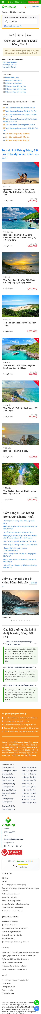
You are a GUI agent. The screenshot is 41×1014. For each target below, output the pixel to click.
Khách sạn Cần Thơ (28, 790)
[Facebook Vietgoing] (5, 846)
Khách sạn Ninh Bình (29, 767)
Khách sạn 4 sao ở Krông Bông (14, 89)
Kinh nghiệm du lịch (8, 987)
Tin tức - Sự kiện (7, 990)
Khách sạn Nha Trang (9, 790)
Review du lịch (6, 983)
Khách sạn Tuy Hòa (8, 809)
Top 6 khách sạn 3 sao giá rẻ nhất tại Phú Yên (20, 111)
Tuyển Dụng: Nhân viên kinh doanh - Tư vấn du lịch (19, 956)
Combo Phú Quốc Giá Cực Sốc (19, 2)
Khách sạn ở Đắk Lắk (10, 62)
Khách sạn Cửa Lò (28, 784)
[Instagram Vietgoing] (9, 846)
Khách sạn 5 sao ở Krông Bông (14, 92)
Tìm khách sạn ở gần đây (13, 26)
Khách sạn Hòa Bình (29, 777)
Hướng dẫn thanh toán (9, 897)
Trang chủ (5, 12)
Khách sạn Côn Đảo (29, 799)
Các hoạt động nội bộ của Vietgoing (14, 885)
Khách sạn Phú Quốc (29, 793)
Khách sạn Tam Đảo (29, 780)
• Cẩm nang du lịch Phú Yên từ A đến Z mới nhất (19, 541)
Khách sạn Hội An (8, 787)
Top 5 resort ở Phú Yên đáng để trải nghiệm (20, 125)
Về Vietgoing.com (8, 993)
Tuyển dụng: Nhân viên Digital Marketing (15, 959)
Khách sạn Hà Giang (29, 774)
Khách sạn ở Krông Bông (12, 83)
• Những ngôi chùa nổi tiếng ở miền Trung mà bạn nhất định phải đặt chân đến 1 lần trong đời (20, 537)
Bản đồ (12, 35)
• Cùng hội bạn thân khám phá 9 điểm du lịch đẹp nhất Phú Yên (20, 566)
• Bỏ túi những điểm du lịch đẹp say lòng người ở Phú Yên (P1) (19, 555)
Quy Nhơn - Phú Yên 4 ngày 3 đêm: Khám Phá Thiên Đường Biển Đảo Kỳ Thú (19, 192)
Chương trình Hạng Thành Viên (12, 911)
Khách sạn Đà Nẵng (8, 784)
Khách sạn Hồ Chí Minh (9, 771)
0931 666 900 (31, 7)
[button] (11, 620)
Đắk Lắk (13, 12)
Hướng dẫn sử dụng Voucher (11, 901)
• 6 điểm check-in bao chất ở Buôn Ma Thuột (18, 532)
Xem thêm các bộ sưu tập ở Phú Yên (17, 134)
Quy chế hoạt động (8, 938)
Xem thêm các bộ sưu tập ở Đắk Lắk (17, 140)
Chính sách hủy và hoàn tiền (11, 932)
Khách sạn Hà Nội (8, 767)
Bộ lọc (29, 35)
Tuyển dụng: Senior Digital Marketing (14, 966)
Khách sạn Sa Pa (7, 774)
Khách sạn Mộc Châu (29, 771)
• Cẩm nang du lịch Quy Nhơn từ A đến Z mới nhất (20, 545)
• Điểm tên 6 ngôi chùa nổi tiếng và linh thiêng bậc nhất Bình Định (20, 528)
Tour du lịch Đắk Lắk (9, 65)
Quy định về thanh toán (9, 925)
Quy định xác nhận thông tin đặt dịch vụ (15, 928)
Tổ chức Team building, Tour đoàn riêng (15, 980)
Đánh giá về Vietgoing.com (11, 894)
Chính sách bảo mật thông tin (12, 935)
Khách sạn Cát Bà (8, 780)
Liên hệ (4, 881)
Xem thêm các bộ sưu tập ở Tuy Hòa (17, 137)
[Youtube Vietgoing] (17, 846)
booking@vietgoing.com (13, 839)
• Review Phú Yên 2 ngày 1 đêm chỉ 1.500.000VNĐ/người (15, 549)
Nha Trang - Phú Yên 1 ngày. (16, 451)
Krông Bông (21, 12)
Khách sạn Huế (7, 802)
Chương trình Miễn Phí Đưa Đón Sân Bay (15, 904)
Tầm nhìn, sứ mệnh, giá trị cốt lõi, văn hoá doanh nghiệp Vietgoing (20, 889)
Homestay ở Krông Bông (12, 80)
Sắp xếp (20, 35)
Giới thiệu (5, 878)
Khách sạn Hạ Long (8, 777)
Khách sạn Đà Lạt (8, 799)
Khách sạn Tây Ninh (29, 787)
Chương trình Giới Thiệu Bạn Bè (12, 907)
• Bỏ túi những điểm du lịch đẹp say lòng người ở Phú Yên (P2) (19, 561)
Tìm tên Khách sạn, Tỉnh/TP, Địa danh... (16, 17)
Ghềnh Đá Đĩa (6, 617)
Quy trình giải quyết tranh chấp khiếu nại (15, 942)
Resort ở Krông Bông (11, 77)
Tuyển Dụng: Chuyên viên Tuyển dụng (14, 969)
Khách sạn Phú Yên (8, 806)
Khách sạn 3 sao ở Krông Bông (14, 86)
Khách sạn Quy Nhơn (29, 803)
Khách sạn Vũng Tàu (29, 796)
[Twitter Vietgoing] (13, 846)
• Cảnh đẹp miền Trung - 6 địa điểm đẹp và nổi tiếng (19, 522)
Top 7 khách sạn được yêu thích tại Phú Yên (20, 108)
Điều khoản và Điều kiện (10, 921)
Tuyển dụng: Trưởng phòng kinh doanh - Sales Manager (20, 952)
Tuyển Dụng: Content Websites (12, 962)
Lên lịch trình (34, 2)
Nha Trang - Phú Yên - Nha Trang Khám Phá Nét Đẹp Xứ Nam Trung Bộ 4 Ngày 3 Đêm (19, 237)
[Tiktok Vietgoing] (21, 846)
